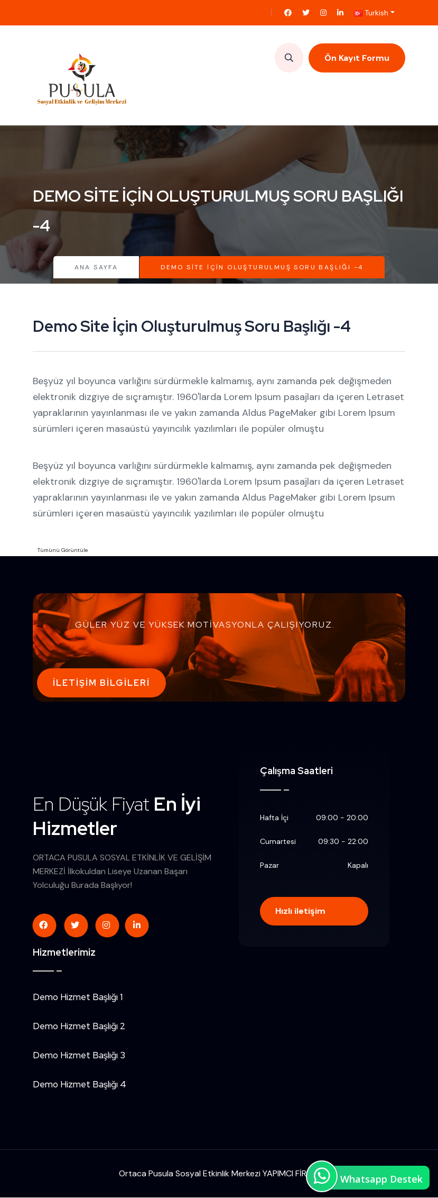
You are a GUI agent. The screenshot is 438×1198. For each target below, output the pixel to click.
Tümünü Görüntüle (63, 550)
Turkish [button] (371, 12)
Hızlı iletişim (301, 911)
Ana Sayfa (96, 267)
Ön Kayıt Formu (356, 57)
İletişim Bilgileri (101, 682)
